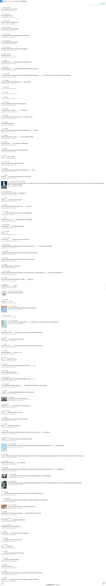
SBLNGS (8, 10)
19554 (15, 433)
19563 (15, 373)
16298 (15, 541)
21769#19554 (3, 433)
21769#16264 (3, 561)
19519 (15, 93)
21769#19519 (3, 93)
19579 (22, 447)
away (4, 67)
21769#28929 (3, 178)
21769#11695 (3, 427)
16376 (15, 457)
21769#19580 (3, 171)
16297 (15, 63)
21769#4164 (3, 30)
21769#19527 (3, 234)
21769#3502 (3, 380)
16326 (15, 514)
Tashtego (5, 498)
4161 (15, 17)
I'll (3, 218)
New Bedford (13, 320)
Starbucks (12, 481)
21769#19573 (3, 407)
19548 (15, 83)
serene (5, 430)
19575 (15, 131)
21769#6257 (3, 554)
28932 (15, 158)
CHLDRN (11, 10)
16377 (15, 534)
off (3, 330)
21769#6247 (3, 221)
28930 (15, 567)
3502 (15, 380)
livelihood (5, 271)
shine (4, 454)
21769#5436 (3, 267)
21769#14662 (3, 287)
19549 (22, 400)
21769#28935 (3, 43)
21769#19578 (3, 88)
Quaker (5, 404)
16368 (22, 309)
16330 (15, 581)
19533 (15, 145)
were (4, 544)
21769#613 (3, 125)
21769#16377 (3, 534)
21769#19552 (3, 440)
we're (4, 538)
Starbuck (12, 474)
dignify (4, 97)
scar (4, 424)
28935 (15, 43)
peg (4, 364)
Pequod (5, 377)
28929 (15, 178)
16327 (15, 70)
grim (4, 168)
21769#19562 (3, 387)
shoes (4, 461)
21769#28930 (3, 567)
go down (5, 161)
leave (4, 251)
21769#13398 (3, 194)
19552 (15, 440)
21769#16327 (3, 70)
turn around (6, 518)
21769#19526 (10, 508)
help (4, 198)
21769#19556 (3, 247)
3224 (15, 10)
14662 (15, 287)
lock (4, 277)
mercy (4, 299)
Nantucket (12, 306)
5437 (15, 138)
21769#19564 (3, 105)
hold (4, 204)
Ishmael (5, 231)
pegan (4, 370)
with (4, 578)
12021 (15, 201)
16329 (15, 393)
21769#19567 (3, 118)
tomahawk (12, 505)
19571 (15, 274)
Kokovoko (5, 238)
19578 (15, 88)
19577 (15, 501)
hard (4, 175)
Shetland (12, 443)
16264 (15, 561)
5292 (21, 186)
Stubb (4, 491)
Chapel (5, 80)
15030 (22, 484)
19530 (15, 241)
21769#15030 (10, 484)
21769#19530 (3, 241)
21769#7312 (3, 347)
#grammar (5, 7)
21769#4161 (3, 17)
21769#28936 (3, 57)
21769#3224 (3, 10)
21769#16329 (3, 393)
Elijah (4, 108)
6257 (15, 554)
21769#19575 (3, 131)
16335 (15, 574)
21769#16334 (3, 334)
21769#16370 (10, 323)
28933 (15, 360)
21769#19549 (10, 400)
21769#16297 (3, 63)
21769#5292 (10, 186)
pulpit (11, 397)
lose (4, 284)
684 (14, 214)
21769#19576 (3, 470)
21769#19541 (3, 528)
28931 (15, 420)
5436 (15, 267)
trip (4, 511)
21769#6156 (3, 37)
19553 (15, 98)
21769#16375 (3, 151)
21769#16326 (3, 514)
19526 (22, 508)
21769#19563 (3, 373)
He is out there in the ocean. (16, 181)
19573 (15, 407)
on (3, 344)
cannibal (5, 73)
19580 (15, 171)
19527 (15, 234)
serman (5, 437)
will (4, 571)
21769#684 (3, 214)
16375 (15, 151)
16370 (22, 323)
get (4, 148)
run (4, 417)
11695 (15, 427)
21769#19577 (3, 501)
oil (3, 337)
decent (4, 92)
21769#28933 (3, 360)
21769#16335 (3, 574)
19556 (15, 247)
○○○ (2, 7)
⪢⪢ (9, 7)
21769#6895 (3, 254)
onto (4, 350)
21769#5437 (3, 138)
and (4, 60)
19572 (15, 367)
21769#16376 (3, 457)
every (4, 122)
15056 (22, 477)
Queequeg (5, 410)
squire (4, 467)
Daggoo (5, 87)
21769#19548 (3, 83)
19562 (15, 387)
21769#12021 (3, 201)
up (3, 531)
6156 (15, 37)
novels (12, 1)
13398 (15, 194)
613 (14, 125)
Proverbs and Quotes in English (15, 291)
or (3, 357)
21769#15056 (10, 477)
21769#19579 (10, 447)
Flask (4, 128)
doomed (5, 102)
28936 (15, 57)
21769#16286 (3, 340)
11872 (15, 50)
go (3, 155)
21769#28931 (3, 420)
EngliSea (5, 1)
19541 (15, 528)
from (4, 135)
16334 (15, 334)
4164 (15, 30)
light (4, 264)
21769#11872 (3, 50)
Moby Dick (17, 1)
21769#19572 (3, 367)
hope (4, 211)
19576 (15, 470)
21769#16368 (10, 309)
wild (4, 564)
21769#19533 (3, 145)
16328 (15, 464)
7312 (15, 347)
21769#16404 (3, 521)
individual (5, 224)
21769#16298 (3, 541)
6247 (15, 221)
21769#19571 (3, 274)
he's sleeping (6, 191)
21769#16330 (3, 581)
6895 (15, 254)
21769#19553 (3, 98)
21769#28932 (3, 158)
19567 (15, 118)
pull (4, 390)
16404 (15, 521)
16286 (15, 340)
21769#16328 (3, 464)
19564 (15, 105)
